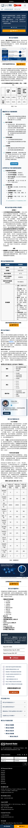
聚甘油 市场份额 (10, 733)
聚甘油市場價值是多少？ (9, 702)
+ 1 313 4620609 (5, 815)
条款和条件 (3, 783)
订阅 (25, 764)
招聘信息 (3, 772)
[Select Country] (20, 760)
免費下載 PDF (14, 30)
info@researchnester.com (7, 792)
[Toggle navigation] (25, 5)
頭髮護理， (12, 341)
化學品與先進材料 (8, 9)
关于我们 (3, 770)
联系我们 (3, 774)
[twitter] (26, 755)
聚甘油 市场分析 (10, 730)
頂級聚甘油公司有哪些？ (9, 715)
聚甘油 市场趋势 (10, 727)
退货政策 (3, 778)
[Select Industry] (7, 760)
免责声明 (3, 779)
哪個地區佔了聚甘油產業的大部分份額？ (13, 711)
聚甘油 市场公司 (14, 736)
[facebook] (22, 755)
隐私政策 (3, 781)
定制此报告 (6, 413)
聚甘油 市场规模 (10, 725)
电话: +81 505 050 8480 (7, 807)
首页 (2, 9)
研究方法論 (14, 27)
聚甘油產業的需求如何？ (9, 707)
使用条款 (3, 776)
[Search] (25, 1)
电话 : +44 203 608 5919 (7, 798)
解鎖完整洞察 (14, 163)
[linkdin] (24, 755)
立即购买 (14, 658)
